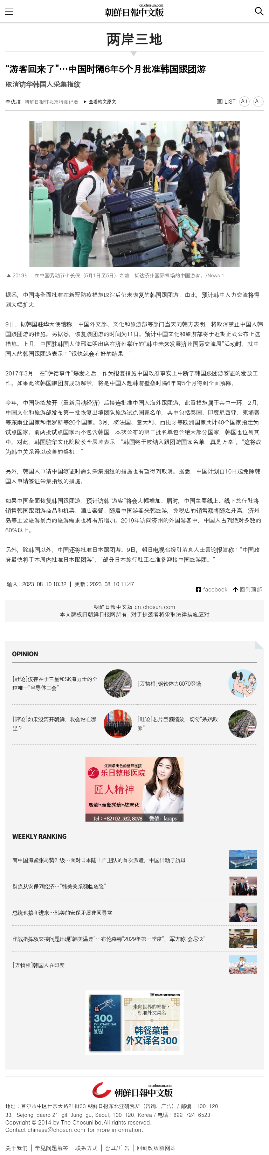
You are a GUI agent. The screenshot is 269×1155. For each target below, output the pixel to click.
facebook (211, 589)
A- (258, 101)
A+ (244, 101)
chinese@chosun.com (57, 1130)
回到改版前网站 (156, 1148)
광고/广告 (117, 1148)
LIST (226, 101)
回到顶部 (247, 589)
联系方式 (86, 1148)
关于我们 (16, 1148)
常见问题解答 (51, 1148)
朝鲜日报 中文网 (134, 10)
